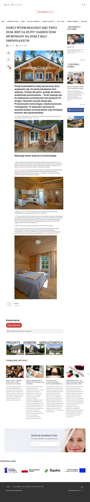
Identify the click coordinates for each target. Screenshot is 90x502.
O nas (23, 486)
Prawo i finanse (72, 21)
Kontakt (84, 21)
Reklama (8, 486)
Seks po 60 (70, 47)
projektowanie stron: (76, 490)
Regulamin (38, 486)
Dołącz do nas (28, 486)
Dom (3, 21)
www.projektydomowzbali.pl (50, 233)
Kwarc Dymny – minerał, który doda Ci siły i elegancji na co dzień (14, 382)
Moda (23, 21)
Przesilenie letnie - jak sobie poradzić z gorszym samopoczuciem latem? (74, 382)
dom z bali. (36, 118)
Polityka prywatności (17, 486)
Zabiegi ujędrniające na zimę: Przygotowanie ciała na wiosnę (35, 382)
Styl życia (60, 21)
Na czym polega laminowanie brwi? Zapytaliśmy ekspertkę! (54, 382)
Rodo (43, 486)
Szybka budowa (20, 170)
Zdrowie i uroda (12, 21)
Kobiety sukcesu (48, 21)
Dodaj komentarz (14, 325)
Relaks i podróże (34, 21)
